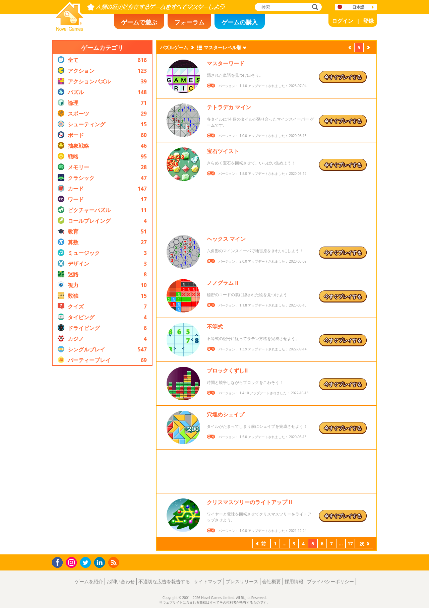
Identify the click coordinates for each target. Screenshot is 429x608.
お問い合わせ (121, 581)
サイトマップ (208, 581)
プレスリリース (242, 581)
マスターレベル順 (222, 47)
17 (350, 543)
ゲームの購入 (240, 22)
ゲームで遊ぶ (139, 22)
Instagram (72, 562)
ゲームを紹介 (89, 581)
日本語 (358, 7)
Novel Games (68, 29)
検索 (314, 7)
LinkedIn (101, 562)
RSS (114, 562)
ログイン (342, 20)
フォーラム (189, 22)
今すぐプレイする (343, 77)
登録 (368, 20)
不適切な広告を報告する (164, 581)
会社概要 (271, 581)
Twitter (87, 563)
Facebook (59, 561)
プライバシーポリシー (330, 581)
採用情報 (294, 581)
